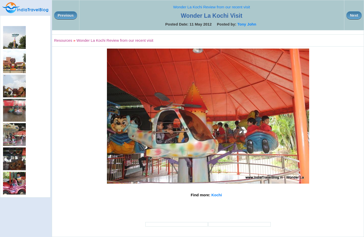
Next (354, 15)
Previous (66, 15)
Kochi (216, 195)
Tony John (246, 24)
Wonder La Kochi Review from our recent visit (211, 7)
